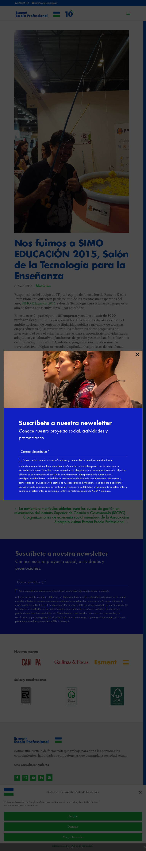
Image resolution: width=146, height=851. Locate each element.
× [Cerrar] (137, 353)
